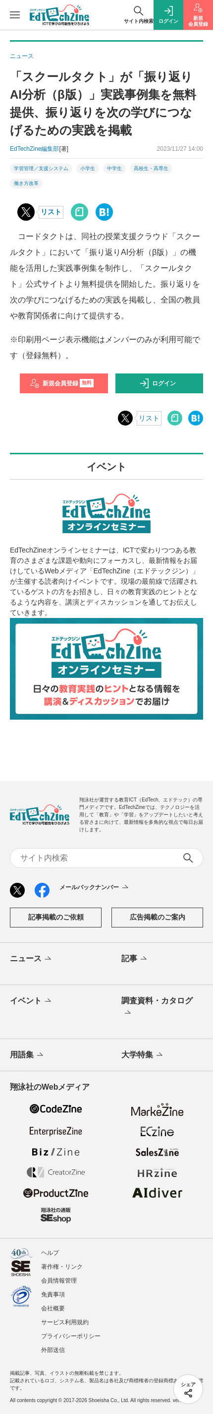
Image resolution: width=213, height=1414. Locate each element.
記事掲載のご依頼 (56, 917)
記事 (135, 959)
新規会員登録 (62, 383)
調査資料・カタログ (157, 1007)
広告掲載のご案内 (157, 917)
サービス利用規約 (65, 1322)
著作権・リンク (62, 1266)
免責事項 (53, 1294)
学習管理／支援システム (41, 168)
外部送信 (53, 1350)
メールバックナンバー (94, 888)
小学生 (87, 168)
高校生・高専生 (151, 168)
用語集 (27, 1055)
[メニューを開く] (15, 15)
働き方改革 (26, 183)
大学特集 (142, 1055)
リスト (51, 212)
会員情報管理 (59, 1280)
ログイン (157, 383)
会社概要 (53, 1308)
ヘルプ (50, 1252)
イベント (31, 1001)
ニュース (31, 959)
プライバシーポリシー (71, 1336)
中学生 (114, 168)
